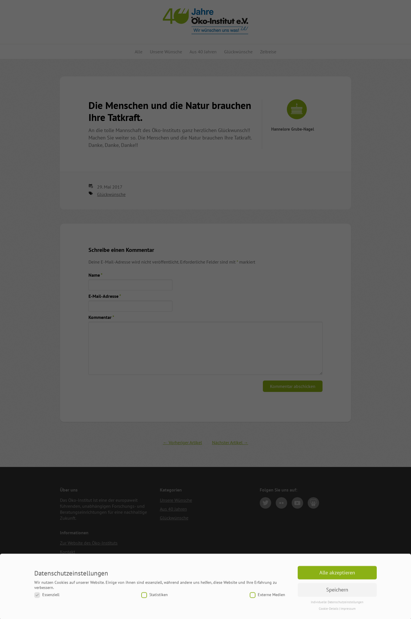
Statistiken (154, 597)
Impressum (348, 611)
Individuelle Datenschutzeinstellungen (337, 605)
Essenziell (46, 597)
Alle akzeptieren (337, 575)
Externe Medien (267, 597)
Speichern (337, 592)
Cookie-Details (329, 611)
